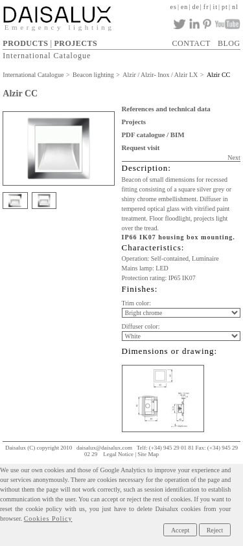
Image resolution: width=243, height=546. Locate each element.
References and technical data (166, 109)
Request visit (141, 147)
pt (225, 6)
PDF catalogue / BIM (153, 134)
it (215, 6)
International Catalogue (47, 55)
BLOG (229, 43)
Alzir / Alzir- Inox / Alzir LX (160, 74)
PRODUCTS (25, 43)
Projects (134, 122)
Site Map (148, 454)
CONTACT (191, 43)
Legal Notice (118, 454)
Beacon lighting (93, 74)
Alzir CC (218, 74)
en (184, 6)
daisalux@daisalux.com (104, 447)
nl (235, 6)
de (195, 6)
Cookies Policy (48, 518)
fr (206, 6)
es (173, 6)
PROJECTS (75, 43)
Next (233, 157)
